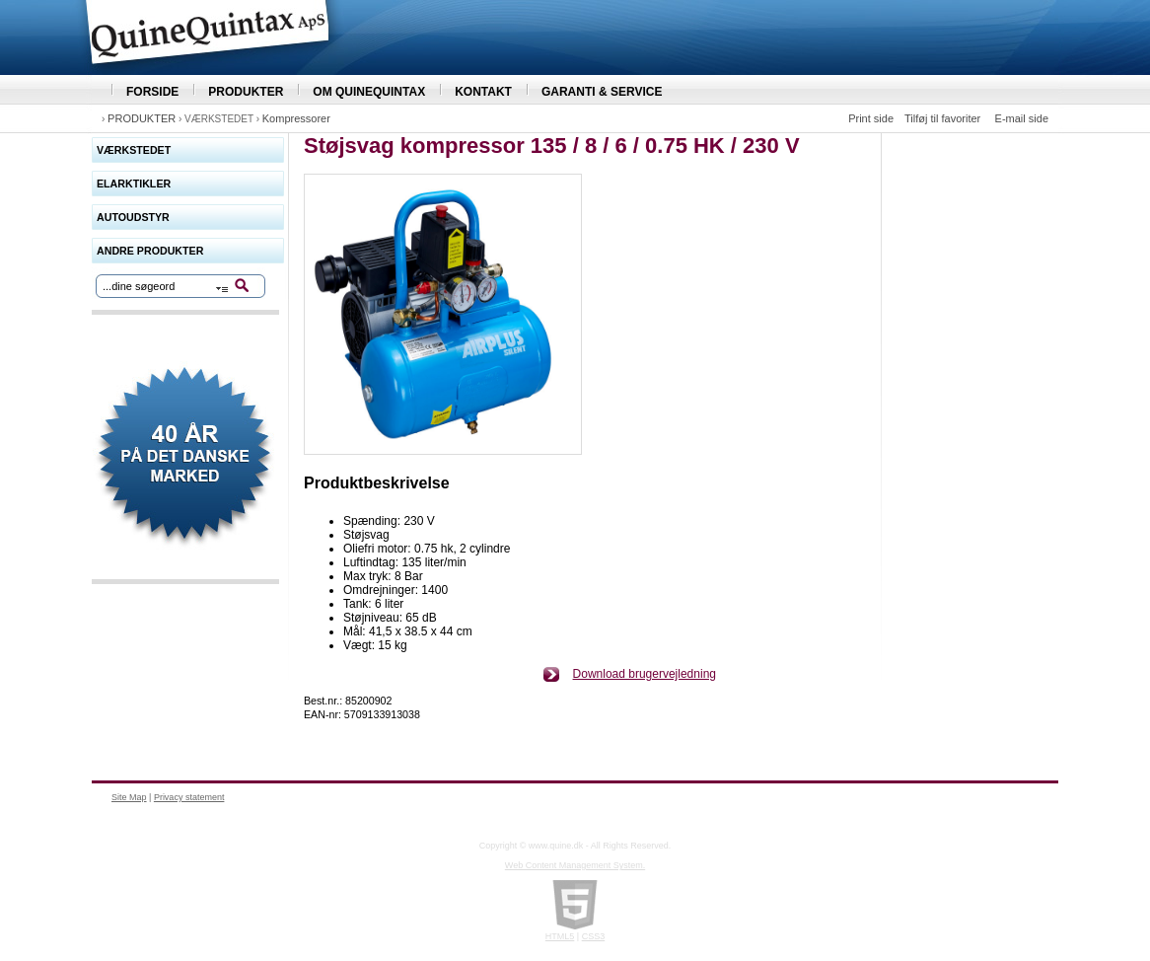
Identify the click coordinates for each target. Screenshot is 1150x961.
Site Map (129, 797)
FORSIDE (152, 92)
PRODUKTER (245, 92)
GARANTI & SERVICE (601, 92)
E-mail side (1021, 118)
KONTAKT (483, 92)
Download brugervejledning (644, 674)
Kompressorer (296, 118)
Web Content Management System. (575, 865)
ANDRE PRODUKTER (150, 251)
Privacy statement (189, 797)
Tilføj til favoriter (942, 118)
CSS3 (594, 936)
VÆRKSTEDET (134, 150)
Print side (871, 118)
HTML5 (560, 936)
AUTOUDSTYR (133, 217)
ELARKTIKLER (134, 183)
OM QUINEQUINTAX (369, 92)
